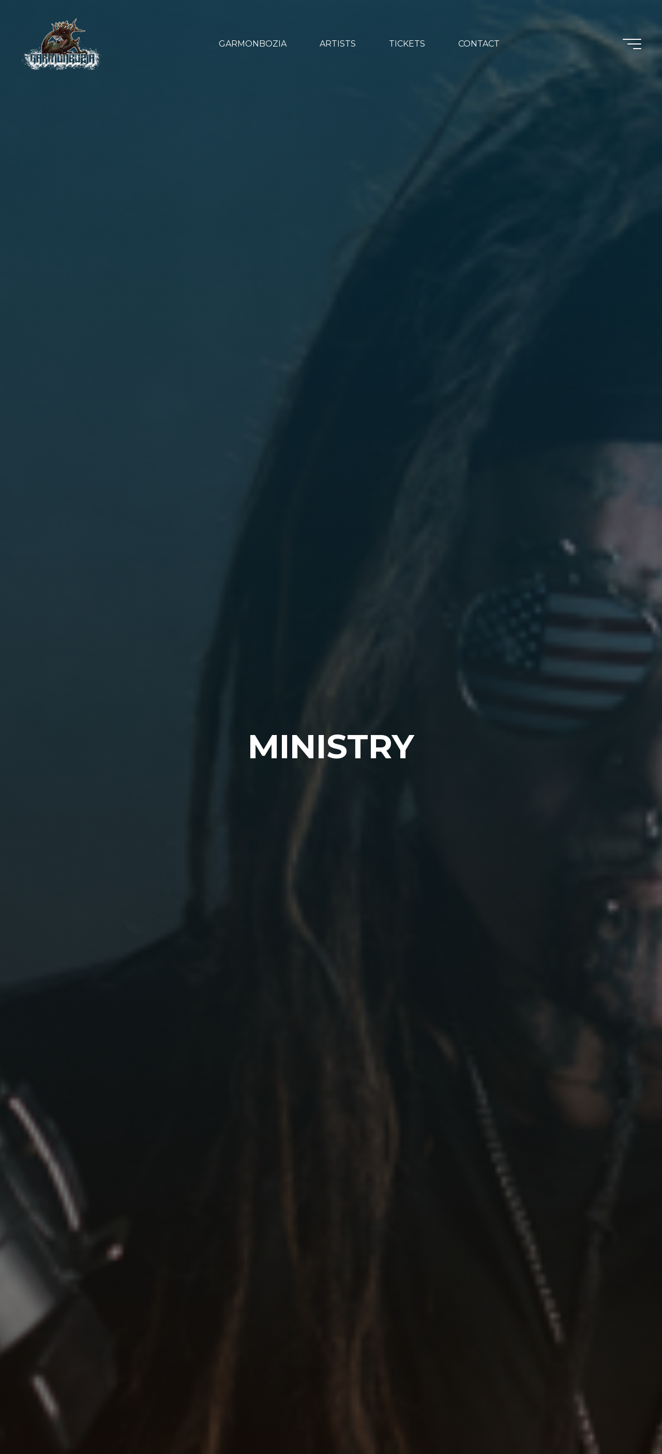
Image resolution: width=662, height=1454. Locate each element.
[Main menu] (632, 44)
